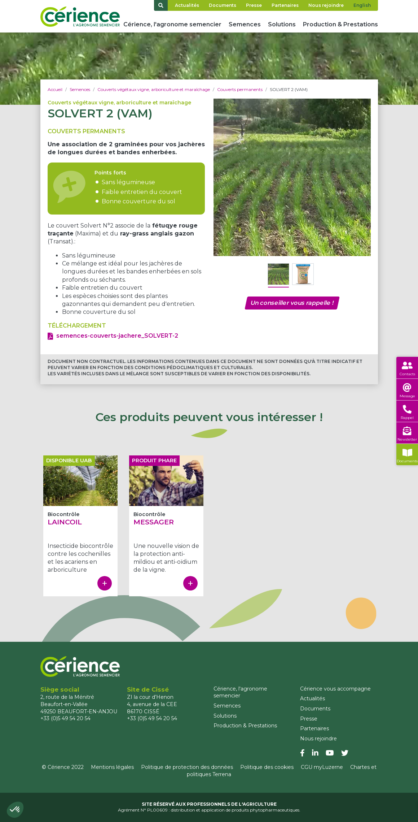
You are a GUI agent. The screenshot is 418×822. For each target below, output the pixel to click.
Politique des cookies (267, 767)
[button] (15, 809)
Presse (254, 5)
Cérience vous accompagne (335, 688)
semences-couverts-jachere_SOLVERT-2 (117, 335)
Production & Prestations (340, 24)
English (362, 5)
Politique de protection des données (187, 767)
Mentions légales (112, 767)
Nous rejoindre (326, 5)
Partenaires (285, 5)
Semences (245, 24)
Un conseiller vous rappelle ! (292, 302)
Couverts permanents (240, 89)
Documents (222, 5)
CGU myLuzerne (322, 767)
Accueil (55, 89)
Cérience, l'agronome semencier (172, 24)
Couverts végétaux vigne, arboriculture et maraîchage (153, 89)
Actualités (187, 5)
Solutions (282, 24)
